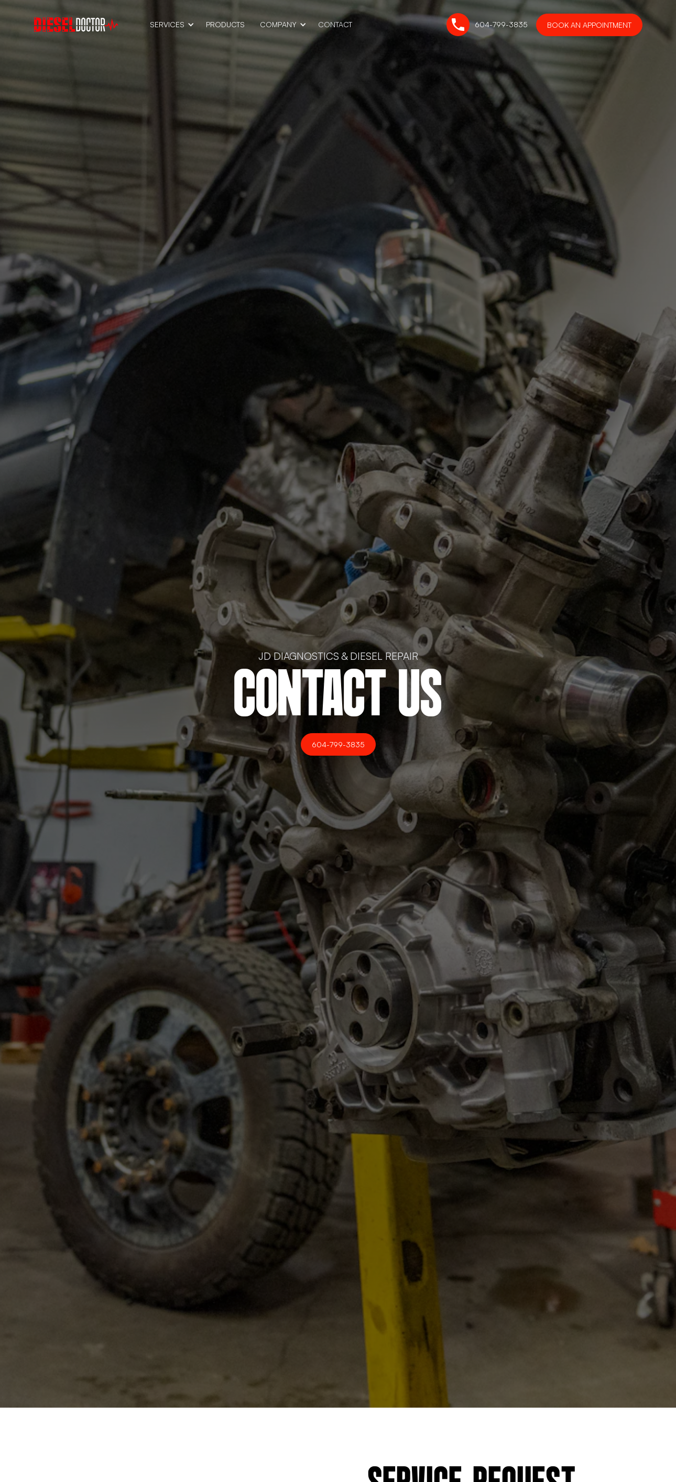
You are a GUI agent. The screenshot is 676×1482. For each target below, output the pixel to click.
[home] (76, 24)
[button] (170, 24)
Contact (335, 24)
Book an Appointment (589, 24)
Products (225, 24)
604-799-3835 (338, 744)
